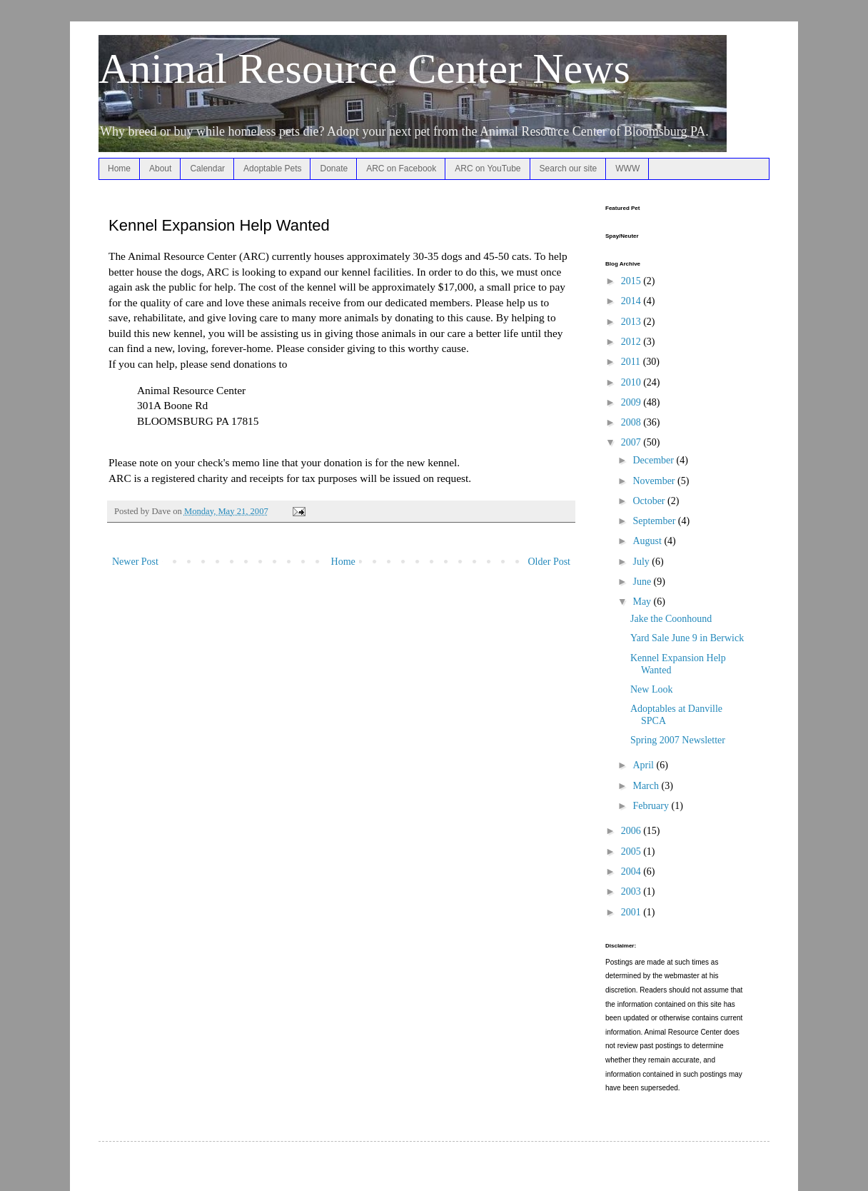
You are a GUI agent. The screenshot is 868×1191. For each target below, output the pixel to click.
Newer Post (135, 561)
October (649, 501)
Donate (334, 169)
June (642, 581)
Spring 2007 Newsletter (677, 740)
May (642, 601)
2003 (632, 891)
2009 (632, 402)
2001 (632, 912)
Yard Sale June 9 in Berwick (687, 638)
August (648, 541)
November (654, 481)
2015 (632, 281)
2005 (632, 851)
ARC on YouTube (487, 169)
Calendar (207, 169)
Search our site (568, 169)
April (644, 765)
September (654, 521)
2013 (632, 321)
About (160, 169)
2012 (632, 341)
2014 (632, 301)
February (651, 805)
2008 (632, 422)
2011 (632, 361)
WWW (627, 169)
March (646, 785)
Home (119, 169)
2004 (632, 871)
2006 (632, 830)
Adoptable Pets (272, 169)
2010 (632, 382)
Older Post (549, 561)
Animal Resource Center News (364, 68)
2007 (632, 442)
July (642, 561)
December (654, 460)
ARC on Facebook (401, 169)
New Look (651, 689)
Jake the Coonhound (671, 618)
